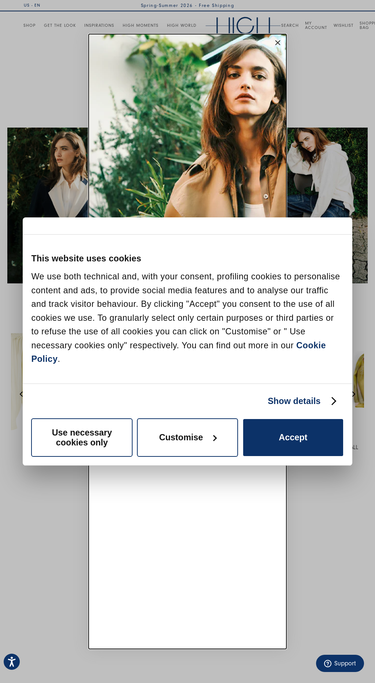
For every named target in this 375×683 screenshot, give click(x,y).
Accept (293, 437)
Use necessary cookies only (82, 437)
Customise (188, 437)
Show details (294, 401)
